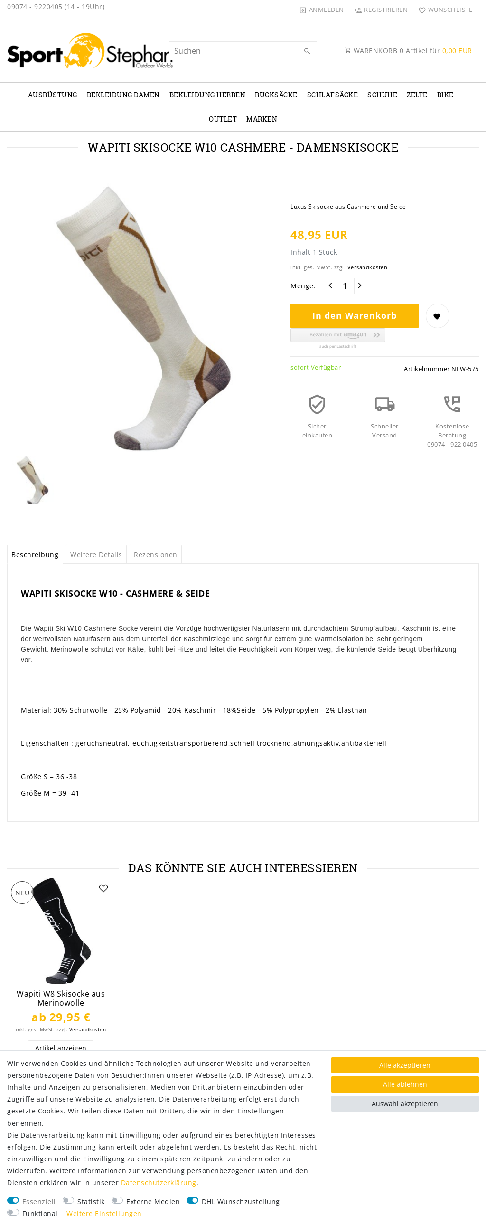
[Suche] (308, 51)
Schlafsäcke (332, 94)
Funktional (40, 1213)
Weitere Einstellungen (104, 1213)
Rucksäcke (276, 94)
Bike (445, 94)
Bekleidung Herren (207, 94)
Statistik (91, 1201)
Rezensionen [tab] (156, 554)
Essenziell (39, 1201)
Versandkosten (367, 267)
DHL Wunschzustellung (241, 1201)
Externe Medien (153, 1201)
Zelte (417, 94)
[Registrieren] (381, 9)
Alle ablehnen (405, 1084)
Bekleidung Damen (123, 94)
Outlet (223, 119)
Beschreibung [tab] (34, 554)
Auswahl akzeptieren (405, 1103)
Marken (261, 119)
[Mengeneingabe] (345, 286)
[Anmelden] (321, 9)
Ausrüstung (52, 94)
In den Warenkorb (354, 315)
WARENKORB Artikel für (408, 50)
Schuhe (382, 94)
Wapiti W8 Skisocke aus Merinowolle (61, 998)
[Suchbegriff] (243, 50)
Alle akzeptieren (404, 1065)
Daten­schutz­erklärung (158, 1182)
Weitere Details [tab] (96, 554)
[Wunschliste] (443, 9)
